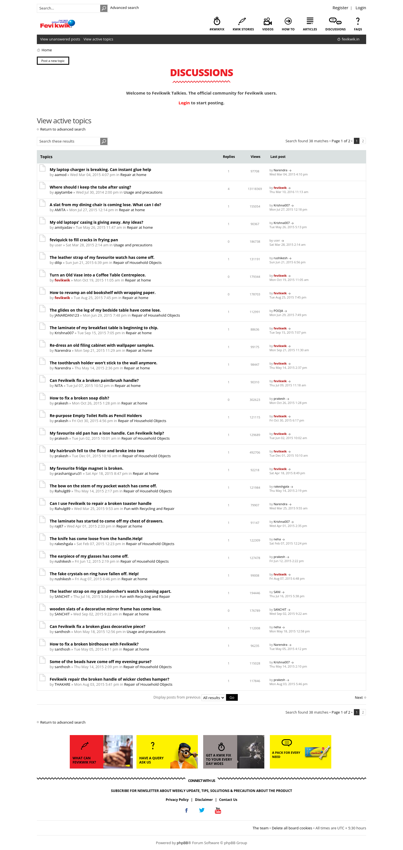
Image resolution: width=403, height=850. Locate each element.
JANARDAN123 (67, 315)
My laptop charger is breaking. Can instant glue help (100, 169)
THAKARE (62, 684)
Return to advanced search (62, 129)
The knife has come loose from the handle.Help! (96, 538)
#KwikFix (217, 29)
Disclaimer (204, 799)
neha (277, 539)
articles (310, 29)
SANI (277, 592)
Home (47, 49)
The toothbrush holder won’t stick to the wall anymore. (103, 362)
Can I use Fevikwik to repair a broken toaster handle (101, 503)
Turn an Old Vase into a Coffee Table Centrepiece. (98, 275)
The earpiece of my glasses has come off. (89, 556)
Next (359, 697)
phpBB (182, 842)
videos (268, 29)
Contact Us (228, 799)
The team (260, 827)
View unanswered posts (60, 39)
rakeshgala (281, 486)
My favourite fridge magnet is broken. (86, 468)
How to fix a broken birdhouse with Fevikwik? (94, 644)
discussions (335, 29)
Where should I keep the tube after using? (90, 187)
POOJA (278, 311)
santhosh (62, 631)
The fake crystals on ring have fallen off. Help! (94, 573)
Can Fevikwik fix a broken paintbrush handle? (94, 380)
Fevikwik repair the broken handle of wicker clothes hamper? (109, 679)
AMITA (60, 209)
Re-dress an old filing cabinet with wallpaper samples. (102, 345)
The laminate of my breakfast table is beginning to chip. (104, 327)
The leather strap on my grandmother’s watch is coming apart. (110, 591)
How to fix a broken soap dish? (79, 398)
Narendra (280, 170)
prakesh (61, 403)
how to (288, 29)
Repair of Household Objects (137, 262)
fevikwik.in (350, 39)
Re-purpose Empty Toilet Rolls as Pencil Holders (96, 415)
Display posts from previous (195, 697)
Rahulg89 (62, 490)
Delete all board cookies (292, 827)
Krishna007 (282, 205)
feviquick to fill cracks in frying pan (84, 239)
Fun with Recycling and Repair (149, 508)
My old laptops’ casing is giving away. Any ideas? (96, 222)
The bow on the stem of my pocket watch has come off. (103, 485)
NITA (59, 385)
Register (340, 7)
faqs (358, 29)
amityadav (63, 227)
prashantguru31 (68, 473)
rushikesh (281, 258)
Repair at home (133, 174)
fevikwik (280, 188)
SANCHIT (62, 596)
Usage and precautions (143, 192)
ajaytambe (63, 192)
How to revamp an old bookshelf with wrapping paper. (103, 292)
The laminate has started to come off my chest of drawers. (106, 521)
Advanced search (124, 7)
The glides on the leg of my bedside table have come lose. (105, 310)
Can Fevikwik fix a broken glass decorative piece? (97, 626)
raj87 (59, 526)
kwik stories (243, 29)
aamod (60, 174)
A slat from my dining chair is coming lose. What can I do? (105, 204)
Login (361, 7)
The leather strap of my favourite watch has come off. (102, 257)
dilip (58, 262)
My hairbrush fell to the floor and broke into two (97, 450)
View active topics (98, 39)
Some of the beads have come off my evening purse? (101, 661)
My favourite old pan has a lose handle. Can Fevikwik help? (107, 433)
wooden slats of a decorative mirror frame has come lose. (106, 608)
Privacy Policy (177, 799)
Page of (341, 140)
